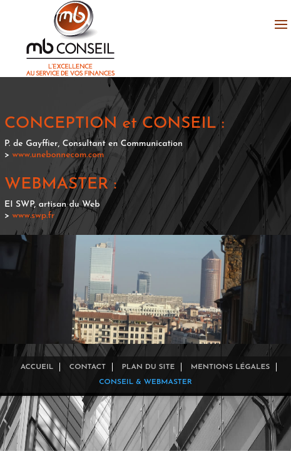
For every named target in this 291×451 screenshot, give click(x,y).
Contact (87, 367)
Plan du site (148, 367)
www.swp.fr (34, 215)
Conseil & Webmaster (145, 382)
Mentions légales (230, 367)
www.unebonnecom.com (59, 155)
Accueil (37, 367)
